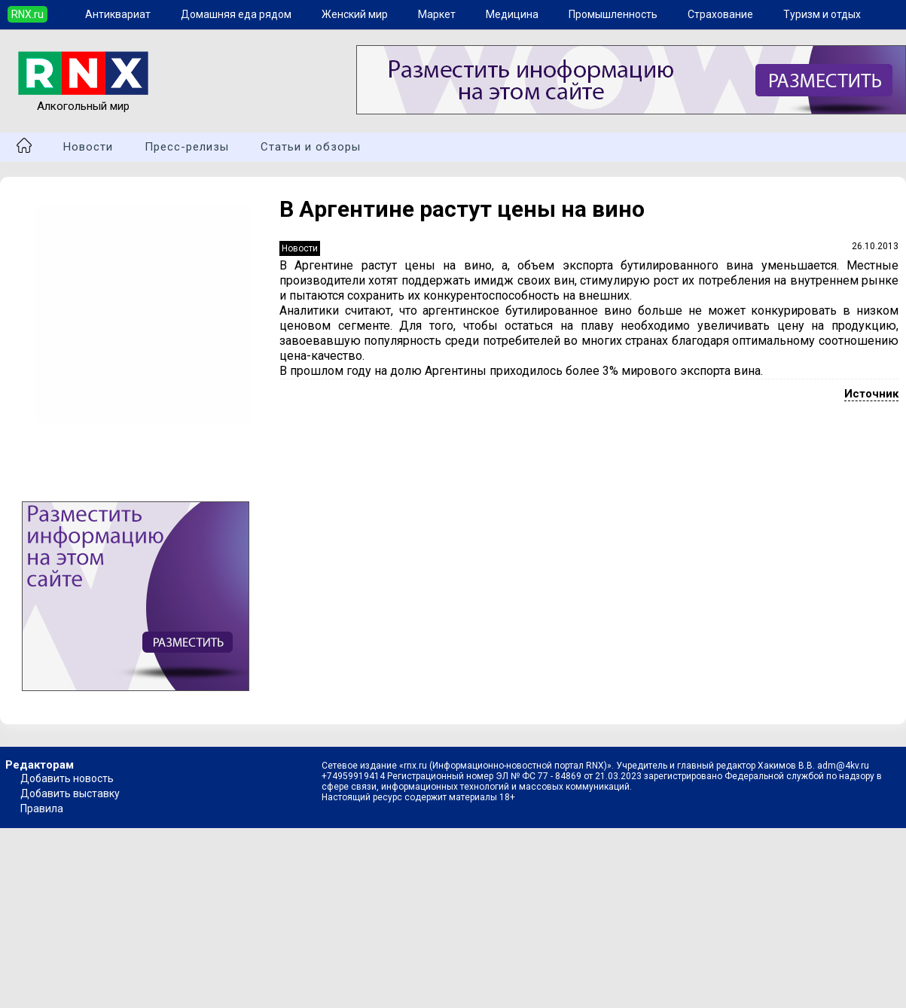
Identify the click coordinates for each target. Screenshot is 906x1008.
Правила (41, 808)
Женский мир (355, 14)
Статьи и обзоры (311, 147)
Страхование (720, 14)
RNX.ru (27, 14)
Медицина (512, 14)
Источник (871, 393)
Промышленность (613, 14)
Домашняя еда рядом (236, 14)
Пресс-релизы (187, 147)
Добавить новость (67, 778)
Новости (88, 147)
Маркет (437, 14)
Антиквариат (118, 14)
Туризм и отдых (822, 14)
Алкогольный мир (83, 99)
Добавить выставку (70, 793)
